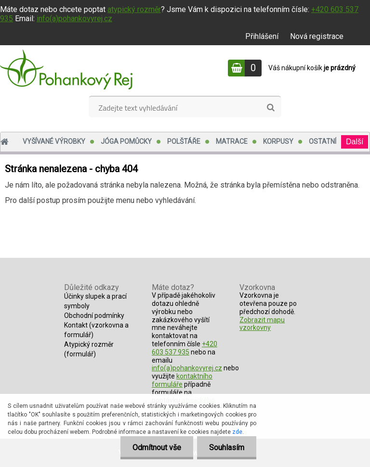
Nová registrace (317, 36)
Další (354, 142)
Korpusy (278, 141)
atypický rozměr (134, 9)
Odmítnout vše (156, 447)
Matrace (232, 141)
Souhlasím (226, 447)
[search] (270, 108)
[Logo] (66, 69)
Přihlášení (261, 36)
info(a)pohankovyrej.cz (74, 18)
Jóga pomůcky (126, 141)
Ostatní (322, 141)
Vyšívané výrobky (54, 141)
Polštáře (183, 141)
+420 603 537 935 (184, 348)
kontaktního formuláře (182, 380)
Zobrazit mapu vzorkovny (262, 324)
